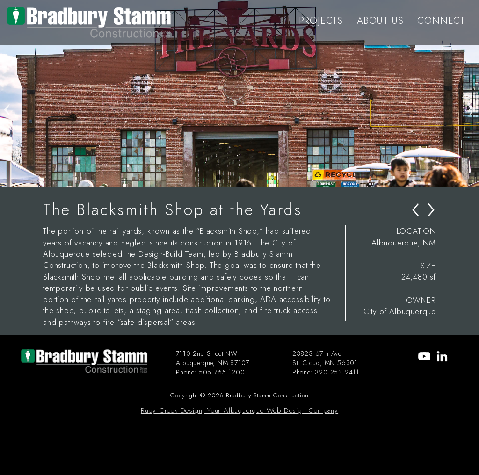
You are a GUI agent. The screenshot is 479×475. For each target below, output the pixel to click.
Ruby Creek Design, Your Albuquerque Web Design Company (239, 410)
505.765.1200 (222, 372)
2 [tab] (232, 177)
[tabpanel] (239, 93)
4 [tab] (260, 177)
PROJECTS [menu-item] (321, 21)
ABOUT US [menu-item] (380, 21)
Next (472, 93)
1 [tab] (218, 177)
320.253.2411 (337, 372)
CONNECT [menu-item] (441, 21)
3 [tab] (246, 177)
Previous (7, 93)
